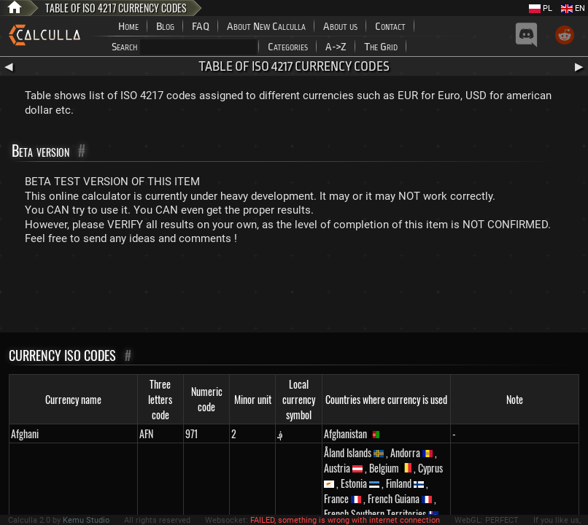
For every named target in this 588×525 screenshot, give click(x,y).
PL (540, 8)
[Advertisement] (294, 292)
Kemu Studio (86, 520)
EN (573, 8)
